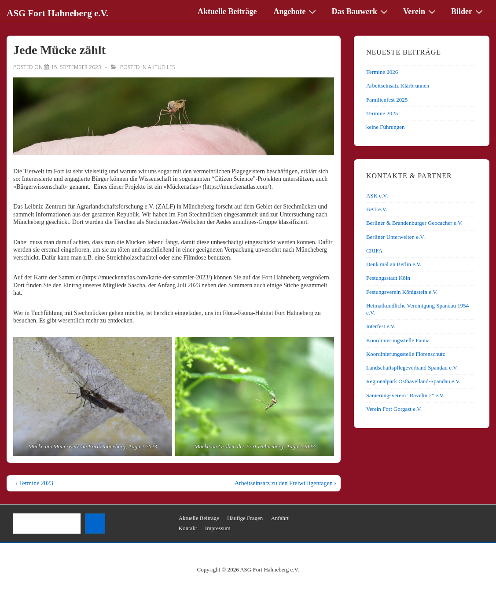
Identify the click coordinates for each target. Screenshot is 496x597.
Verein (420, 11)
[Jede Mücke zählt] (76, 67)
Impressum (218, 528)
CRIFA (374, 250)
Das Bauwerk (360, 11)
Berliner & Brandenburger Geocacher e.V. (414, 223)
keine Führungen (385, 127)
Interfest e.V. (381, 326)
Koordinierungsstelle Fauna (398, 340)
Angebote (295, 11)
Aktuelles (161, 67)
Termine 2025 (382, 113)
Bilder (468, 11)
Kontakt (188, 528)
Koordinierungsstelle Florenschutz (405, 354)
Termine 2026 (382, 72)
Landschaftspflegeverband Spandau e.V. (412, 367)
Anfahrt (279, 518)
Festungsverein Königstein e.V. (401, 292)
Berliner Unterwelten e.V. (395, 237)
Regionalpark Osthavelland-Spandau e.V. (413, 381)
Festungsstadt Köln (388, 278)
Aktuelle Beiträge (227, 11)
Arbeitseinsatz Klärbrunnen (397, 85)
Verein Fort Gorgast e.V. (394, 409)
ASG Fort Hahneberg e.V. (57, 13)
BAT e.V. (376, 209)
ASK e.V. (377, 195)
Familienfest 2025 (387, 99)
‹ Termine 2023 (34, 483)
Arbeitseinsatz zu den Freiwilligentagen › (285, 483)
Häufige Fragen (245, 518)
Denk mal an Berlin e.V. (393, 264)
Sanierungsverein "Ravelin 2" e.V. (405, 395)
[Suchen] (95, 523)
